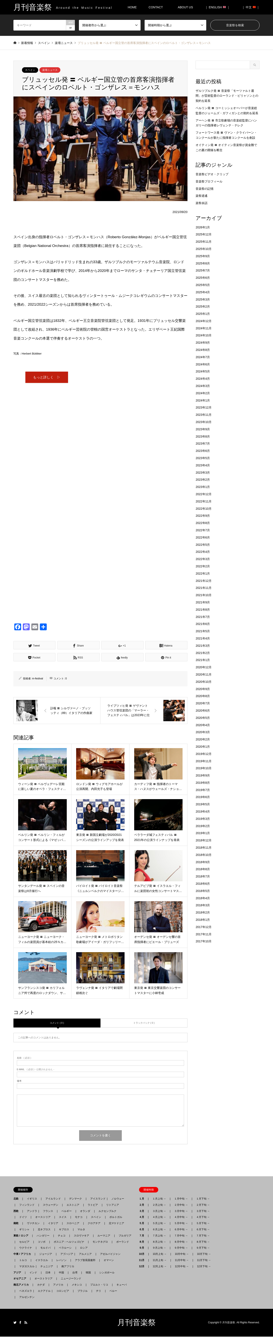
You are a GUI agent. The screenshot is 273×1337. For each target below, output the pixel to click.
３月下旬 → (203, 1211)
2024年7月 (203, 357)
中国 (61, 1272)
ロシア (83, 1248)
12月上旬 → (159, 1266)
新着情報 (27, 43)
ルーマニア (104, 1236)
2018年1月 (203, 919)
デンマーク (75, 1199)
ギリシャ (24, 1229)
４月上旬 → (159, 1217)
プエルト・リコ (99, 1285)
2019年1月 (203, 833)
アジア (18, 1272)
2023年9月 (203, 429)
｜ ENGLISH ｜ (217, 7)
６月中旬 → (181, 1229)
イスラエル (42, 1260)
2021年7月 (203, 617)
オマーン (108, 1260)
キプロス (64, 1229)
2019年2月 (203, 826)
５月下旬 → (203, 1223)
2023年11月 (204, 414)
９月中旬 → (181, 1248)
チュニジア (47, 1266)
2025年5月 (203, 285)
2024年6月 (203, 364)
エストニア (73, 1205)
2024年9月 (203, 342)
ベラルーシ (65, 1248)
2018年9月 (203, 862)
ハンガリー (43, 1236)
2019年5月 (203, 804)
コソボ (41, 1242)
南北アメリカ (22, 1285)
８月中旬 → (181, 1242)
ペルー (113, 1291)
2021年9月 (203, 602)
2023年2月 (203, 479)
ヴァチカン (33, 1223)
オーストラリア (43, 1279)
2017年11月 (204, 934)
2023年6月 (203, 450)
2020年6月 (203, 710)
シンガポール (107, 1272)
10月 (143, 1254)
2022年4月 (203, 551)
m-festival (37, 678)
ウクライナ (26, 1248)
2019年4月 (203, 811)
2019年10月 (204, 768)
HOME (132, 7)
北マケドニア (116, 1223)
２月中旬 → (181, 1205)
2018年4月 (203, 898)
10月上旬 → (159, 1254)
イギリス (32, 1199)
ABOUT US (187, 7)
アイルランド (53, 1199)
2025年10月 (204, 249)
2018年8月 (203, 869)
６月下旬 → (203, 1229)
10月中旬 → (181, 1254)
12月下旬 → (204, 1266)
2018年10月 (204, 855)
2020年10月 (204, 681)
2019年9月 (203, 775)
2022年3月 (203, 559)
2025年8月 (203, 263)
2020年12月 (204, 667)
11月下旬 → (204, 1260)
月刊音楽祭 (136, 1323)
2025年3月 (203, 299)
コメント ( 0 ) (57, 1023)
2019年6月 (203, 797)
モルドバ (45, 1248)
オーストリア (43, 1217)
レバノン (61, 1260)
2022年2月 (203, 566)
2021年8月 (203, 609)
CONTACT (156, 7)
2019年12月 (204, 754)
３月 (143, 1211)
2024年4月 (203, 378)
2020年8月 (203, 696)
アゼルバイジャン (110, 1254)
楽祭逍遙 (202, 195)
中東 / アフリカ (23, 1254)
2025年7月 (203, 270)
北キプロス (44, 1229)
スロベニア (73, 1223)
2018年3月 (203, 905)
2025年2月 (203, 306)
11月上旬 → (159, 1260)
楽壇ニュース (50, 70)
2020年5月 (203, 718)
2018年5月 (203, 891)
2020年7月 (203, 703)
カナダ (41, 1285)
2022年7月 (203, 530)
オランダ (85, 1211)
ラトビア (92, 1205)
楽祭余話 (202, 203)
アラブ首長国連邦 (85, 1260)
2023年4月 (203, 465)
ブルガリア (125, 1236)
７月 (143, 1236)
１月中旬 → (181, 1199)
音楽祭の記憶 (204, 188)
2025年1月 (203, 313)
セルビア (24, 1242)
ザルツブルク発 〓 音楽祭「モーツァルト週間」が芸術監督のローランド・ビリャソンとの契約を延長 (227, 96)
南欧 (17, 1223)
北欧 (17, 1199)
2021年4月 (203, 638)
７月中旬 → (181, 1236)
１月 (143, 1199)
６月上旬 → (159, 1229)
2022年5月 (203, 544)
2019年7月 (203, 790)
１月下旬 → (203, 1199)
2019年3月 (203, 818)
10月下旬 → (204, 1254)
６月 (143, 1229)
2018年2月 (203, 912)
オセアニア (21, 1279)
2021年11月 (204, 588)
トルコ (23, 1260)
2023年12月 (204, 407)
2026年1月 (203, 227)
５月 (143, 1223)
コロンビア (63, 1291)
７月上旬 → (159, 1236)
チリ (98, 1291)
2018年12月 (204, 840)
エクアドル (43, 1291)
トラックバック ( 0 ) (144, 1023)
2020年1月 (203, 746)
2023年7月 (203, 443)
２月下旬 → (203, 1205)
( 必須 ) (24, 1058)
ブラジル (82, 1291)
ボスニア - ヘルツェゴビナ (69, 1242)
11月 (143, 1260)
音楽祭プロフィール (209, 181)
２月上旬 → (159, 1205)
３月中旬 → (181, 1211)
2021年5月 (203, 631)
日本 (48, 1272)
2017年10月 (204, 941)
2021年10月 (204, 595)
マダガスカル (26, 1266)
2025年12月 (204, 234)
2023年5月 (203, 458)
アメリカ (58, 1285)
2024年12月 (204, 321)
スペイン (30, 70)
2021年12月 (204, 580)
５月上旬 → (159, 1223)
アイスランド (97, 1199)
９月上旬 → (159, 1248)
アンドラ (30, 1211)
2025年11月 (204, 241)
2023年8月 (203, 436)
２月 (143, 1205)
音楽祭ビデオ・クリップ (212, 174)
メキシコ (76, 1285)
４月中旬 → (181, 1217)
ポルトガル (116, 1217)
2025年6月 (203, 277)
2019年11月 (204, 761)
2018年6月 (203, 883)
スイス (62, 1217)
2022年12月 (204, 494)
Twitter (14, 1322)
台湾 (75, 1272)
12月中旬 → (181, 1266)
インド (33, 1272)
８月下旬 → (203, 1242)
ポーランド (123, 1242)
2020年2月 (203, 739)
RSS (25, 1322)
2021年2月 (203, 653)
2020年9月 (203, 689)
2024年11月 (204, 328)
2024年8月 (203, 350)
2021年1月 (203, 660)
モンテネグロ (100, 1242)
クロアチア (94, 1223)
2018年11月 (204, 847)
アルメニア (85, 1254)
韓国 (88, 1272)
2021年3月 (203, 645)
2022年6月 (203, 537)
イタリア (53, 1223)
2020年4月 (203, 725)
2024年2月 (203, 393)
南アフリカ (68, 1266)
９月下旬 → (203, 1248)
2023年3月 (203, 472)
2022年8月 (203, 523)
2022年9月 (203, 515)
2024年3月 (203, 386)
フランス (48, 1211)
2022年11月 (204, 501)
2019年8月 (203, 782)
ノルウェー (118, 1199)
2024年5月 (203, 371)
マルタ (81, 1229)
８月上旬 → (159, 1242)
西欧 (17, 1211)
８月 (143, 1242)
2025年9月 (203, 256)
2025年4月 (203, 292)
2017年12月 (204, 927)
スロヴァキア (81, 1236)
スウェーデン (50, 1205)
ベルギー (66, 1211)
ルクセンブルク (107, 1211)
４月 (143, 1217)
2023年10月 (204, 422)
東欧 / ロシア (22, 1236)
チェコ (61, 1236)
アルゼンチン (26, 1297)
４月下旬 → (203, 1217)
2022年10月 (204, 508)
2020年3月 (203, 732)
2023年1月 (203, 487)
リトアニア (113, 1205)
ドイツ (23, 1217)
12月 (143, 1266)
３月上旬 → (159, 1211)
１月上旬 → (159, 1199)
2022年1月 (203, 573)
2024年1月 (203, 400)
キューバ (121, 1285)
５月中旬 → (181, 1223)
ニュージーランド (71, 1279)
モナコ (78, 1217)
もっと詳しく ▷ (46, 377)
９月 (143, 1248)
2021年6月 (203, 624)
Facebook (20, 1322)
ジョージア (46, 1254)
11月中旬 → (181, 1260)
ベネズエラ (24, 1291)
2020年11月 (204, 674)
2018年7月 (203, 876)
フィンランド (27, 1205)
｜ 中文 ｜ (251, 7)
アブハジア (65, 1254)
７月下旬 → (203, 1236)
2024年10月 (204, 335)
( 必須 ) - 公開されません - (35, 1070)
